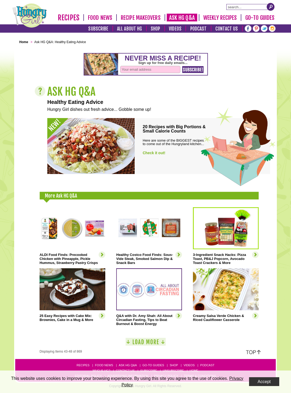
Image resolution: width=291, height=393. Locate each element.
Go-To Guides (259, 17)
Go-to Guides (153, 365)
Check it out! (154, 153)
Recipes (68, 17)
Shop (155, 29)
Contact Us (226, 29)
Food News (100, 17)
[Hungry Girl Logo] (30, 15)
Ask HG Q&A (182, 17)
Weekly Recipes (220, 17)
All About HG (129, 29)
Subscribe (98, 29)
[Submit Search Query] (271, 7)
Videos (175, 29)
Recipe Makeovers (141, 17)
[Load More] (146, 344)
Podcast (198, 29)
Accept (264, 381)
